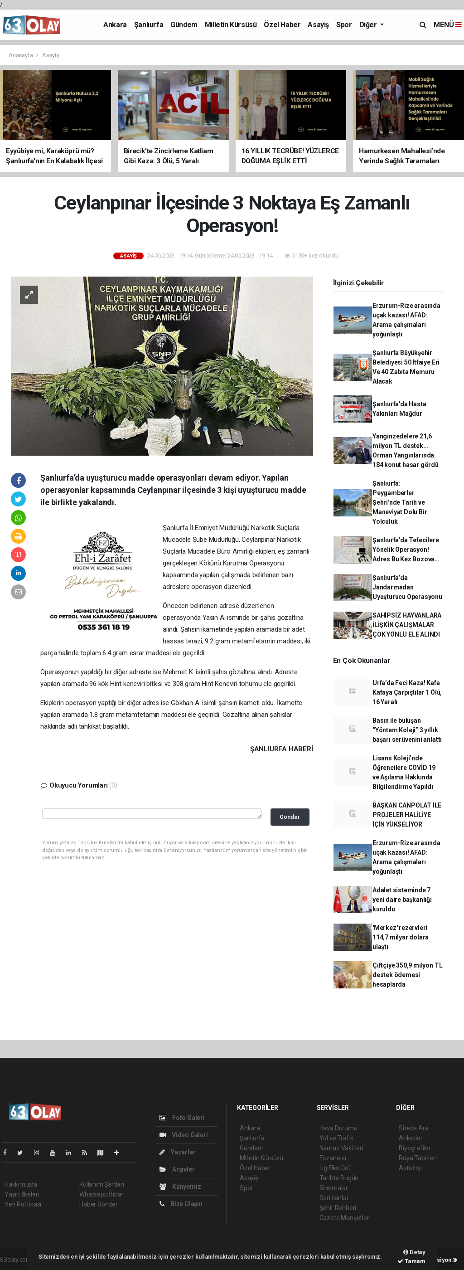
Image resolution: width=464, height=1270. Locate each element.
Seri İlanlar (334, 1198)
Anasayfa (21, 55)
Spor (344, 24)
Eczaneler (333, 1158)
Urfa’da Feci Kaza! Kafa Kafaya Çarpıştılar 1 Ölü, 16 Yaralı (407, 692)
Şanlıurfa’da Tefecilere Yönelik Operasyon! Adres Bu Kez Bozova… (405, 549)
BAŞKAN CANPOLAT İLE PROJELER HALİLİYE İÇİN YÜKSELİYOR (406, 815)
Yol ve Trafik (336, 1138)
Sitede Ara (413, 1128)
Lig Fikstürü (335, 1168)
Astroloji (410, 1168)
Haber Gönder (98, 1204)
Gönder (290, 816)
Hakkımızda (21, 1184)
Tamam (411, 1261)
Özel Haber (282, 24)
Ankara (115, 24)
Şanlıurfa (148, 24)
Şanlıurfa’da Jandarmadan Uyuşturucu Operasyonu (407, 587)
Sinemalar (333, 1188)
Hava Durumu (338, 1128)
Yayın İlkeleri (22, 1194)
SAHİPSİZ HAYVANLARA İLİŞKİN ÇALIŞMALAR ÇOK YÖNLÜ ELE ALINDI (406, 625)
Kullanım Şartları (101, 1184)
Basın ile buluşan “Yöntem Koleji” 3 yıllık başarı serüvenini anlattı (407, 730)
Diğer (369, 24)
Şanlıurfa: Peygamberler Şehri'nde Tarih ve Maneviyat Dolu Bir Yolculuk (399, 502)
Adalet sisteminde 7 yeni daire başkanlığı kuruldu (402, 899)
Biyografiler (415, 1148)
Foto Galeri (182, 1117)
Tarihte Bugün (339, 1178)
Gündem (184, 24)
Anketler (410, 1138)
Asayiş (318, 24)
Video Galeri (184, 1135)
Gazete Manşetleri (345, 1217)
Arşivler (177, 1169)
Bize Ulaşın (181, 1203)
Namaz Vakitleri (341, 1148)
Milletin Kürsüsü (231, 24)
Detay (414, 1252)
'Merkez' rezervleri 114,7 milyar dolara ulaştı (400, 937)
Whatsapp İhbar (101, 1194)
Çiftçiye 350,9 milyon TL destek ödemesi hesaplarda (407, 975)
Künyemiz (180, 1186)
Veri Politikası (23, 1204)
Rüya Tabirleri (417, 1158)
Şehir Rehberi (338, 1208)
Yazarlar (177, 1152)
